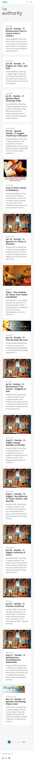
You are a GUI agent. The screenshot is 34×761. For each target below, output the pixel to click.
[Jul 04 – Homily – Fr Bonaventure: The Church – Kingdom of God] (17, 386)
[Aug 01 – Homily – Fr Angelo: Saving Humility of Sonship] (17, 440)
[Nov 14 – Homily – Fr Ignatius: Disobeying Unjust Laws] (17, 705)
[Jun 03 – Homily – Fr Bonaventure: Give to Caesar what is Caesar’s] (17, 38)
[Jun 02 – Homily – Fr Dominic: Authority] (17, 603)
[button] (31, 2)
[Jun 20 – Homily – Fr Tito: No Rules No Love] (17, 339)
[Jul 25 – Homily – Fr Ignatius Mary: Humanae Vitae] (17, 106)
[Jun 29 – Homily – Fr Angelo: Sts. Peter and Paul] (17, 72)
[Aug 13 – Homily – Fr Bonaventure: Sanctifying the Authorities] (17, 657)
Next (23, 742)
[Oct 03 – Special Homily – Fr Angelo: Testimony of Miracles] (17, 141)
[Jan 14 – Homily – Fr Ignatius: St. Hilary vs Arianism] (17, 238)
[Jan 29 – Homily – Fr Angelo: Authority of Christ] (17, 550)
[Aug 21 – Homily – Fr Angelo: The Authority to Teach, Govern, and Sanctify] (17, 496)
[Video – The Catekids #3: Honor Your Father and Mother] (17, 291)
